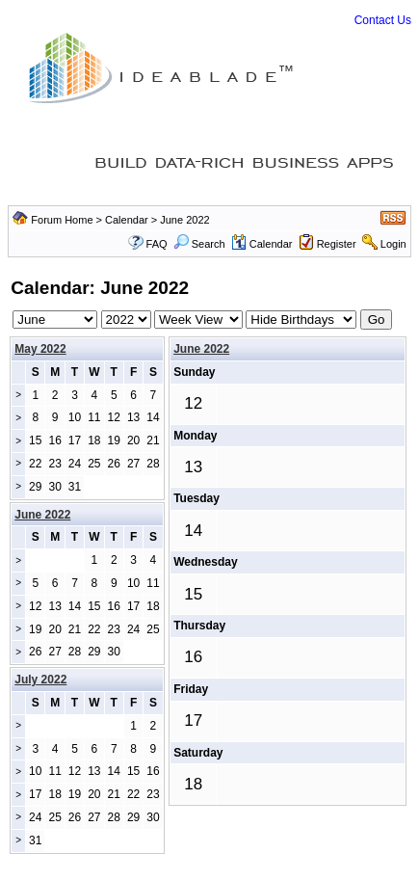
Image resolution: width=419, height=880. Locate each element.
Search (199, 244)
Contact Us (382, 20)
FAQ (157, 244)
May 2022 (39, 349)
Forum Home (61, 220)
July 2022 (40, 679)
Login (393, 244)
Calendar (126, 220)
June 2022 (201, 349)
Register (336, 244)
